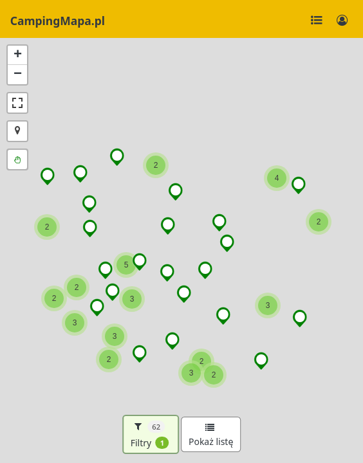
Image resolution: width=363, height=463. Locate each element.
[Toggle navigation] (316, 20)
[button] (318, 222)
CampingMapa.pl (57, 20)
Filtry (150, 435)
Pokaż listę (211, 435)
